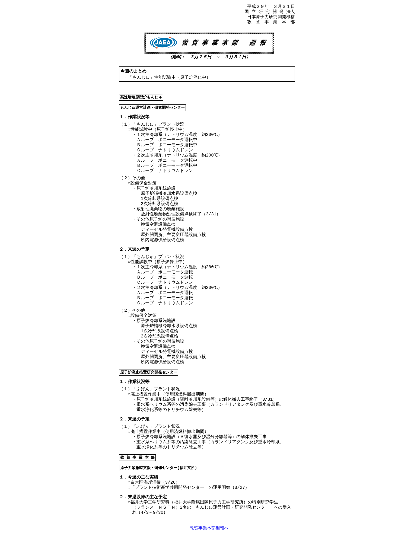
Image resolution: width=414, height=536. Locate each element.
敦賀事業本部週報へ (209, 528)
